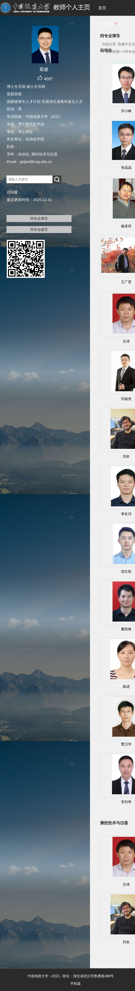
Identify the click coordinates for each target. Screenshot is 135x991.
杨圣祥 (126, 226)
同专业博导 (39, 219)
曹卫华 (126, 744)
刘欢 (126, 456)
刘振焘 (126, 399)
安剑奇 (126, 802)
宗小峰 (126, 111)
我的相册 (113, 52)
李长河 (126, 514)
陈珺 (126, 687)
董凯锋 (126, 629)
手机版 (75, 983)
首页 (102, 8)
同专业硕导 (39, 230)
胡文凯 (126, 571)
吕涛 (126, 341)
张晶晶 (126, 167)
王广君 (126, 282)
